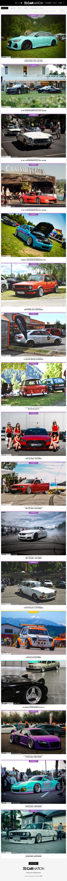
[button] (63, 3)
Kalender (47, 3)
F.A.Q (54, 3)
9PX (41, 876)
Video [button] (41, 8)
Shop (60, 3)
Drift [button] (19, 8)
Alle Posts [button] (4, 8)
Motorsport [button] (33, 8)
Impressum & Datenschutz (33, 872)
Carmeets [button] (12, 8)
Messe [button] (25, 8)
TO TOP (33, 863)
